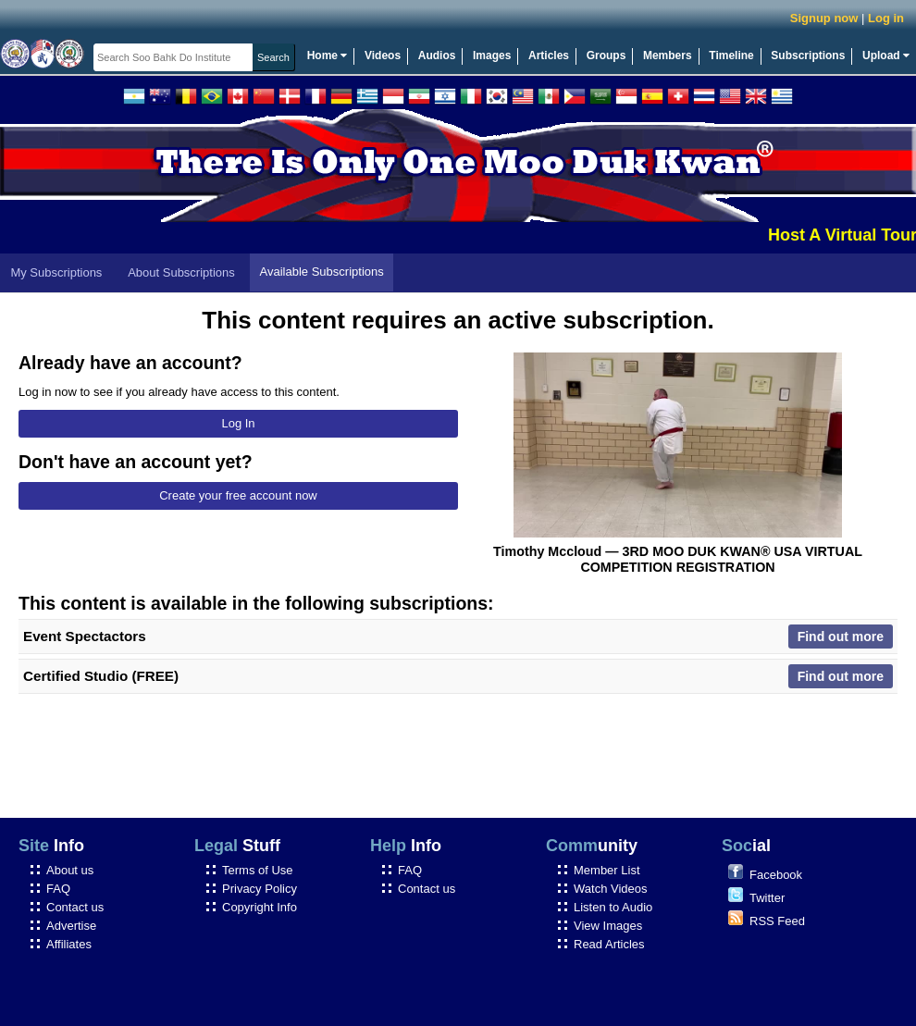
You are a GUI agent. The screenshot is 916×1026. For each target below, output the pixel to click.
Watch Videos (611, 889)
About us (69, 870)
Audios (437, 55)
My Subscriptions (56, 272)
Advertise (71, 926)
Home (327, 55)
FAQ (58, 889)
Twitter (767, 898)
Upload (886, 55)
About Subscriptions (181, 272)
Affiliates (69, 944)
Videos (383, 55)
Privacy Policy (259, 889)
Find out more (841, 636)
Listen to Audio (613, 907)
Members (667, 55)
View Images (608, 926)
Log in (886, 18)
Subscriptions (808, 55)
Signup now (824, 18)
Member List (607, 870)
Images (492, 55)
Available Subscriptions (322, 271)
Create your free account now (238, 495)
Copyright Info (259, 907)
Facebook (775, 875)
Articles (548, 55)
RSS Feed (777, 921)
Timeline (731, 55)
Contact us (75, 907)
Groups (606, 55)
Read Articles (609, 944)
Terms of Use (257, 870)
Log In (237, 423)
